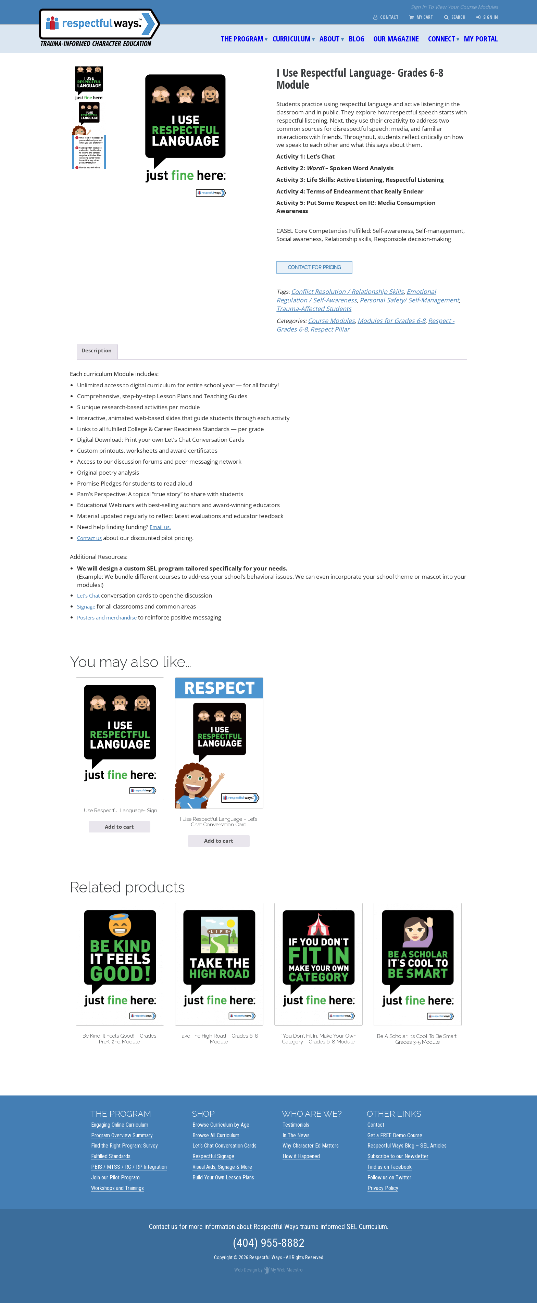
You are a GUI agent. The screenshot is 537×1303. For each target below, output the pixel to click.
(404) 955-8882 (268, 1257)
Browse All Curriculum (215, 1149)
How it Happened (301, 1170)
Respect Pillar (305, 327)
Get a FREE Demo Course (394, 1149)
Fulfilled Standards (110, 1170)
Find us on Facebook (389, 1181)
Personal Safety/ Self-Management (366, 299)
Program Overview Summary (122, 1149)
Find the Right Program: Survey (124, 1160)
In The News (296, 1149)
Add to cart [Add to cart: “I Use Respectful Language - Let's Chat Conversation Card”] (219, 845)
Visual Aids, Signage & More (222, 1181)
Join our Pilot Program (115, 1192)
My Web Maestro (287, 1284)
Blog (356, 38)
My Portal (481, 38)
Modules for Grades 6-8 (385, 319)
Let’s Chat (90, 595)
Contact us (91, 537)
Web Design (245, 1284)
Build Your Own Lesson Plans (223, 1192)
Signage (87, 606)
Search (451, 17)
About (330, 38)
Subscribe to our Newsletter (397, 1170)
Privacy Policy (382, 1202)
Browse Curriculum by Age (220, 1139)
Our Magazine (396, 38)
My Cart (415, 17)
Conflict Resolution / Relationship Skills (341, 291)
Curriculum (292, 38)
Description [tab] (98, 349)
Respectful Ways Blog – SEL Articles (407, 1160)
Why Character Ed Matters (311, 1160)
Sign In (486, 17)
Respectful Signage (213, 1170)
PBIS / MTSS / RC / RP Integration (129, 1181)
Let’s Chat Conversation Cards (224, 1160)
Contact (377, 17)
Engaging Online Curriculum (119, 1139)
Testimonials (296, 1139)
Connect (441, 38)
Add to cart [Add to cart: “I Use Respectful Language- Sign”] (119, 836)
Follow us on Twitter (389, 1192)
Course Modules (329, 319)
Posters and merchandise (111, 617)
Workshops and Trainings (117, 1202)
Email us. (161, 526)
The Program (242, 38)
